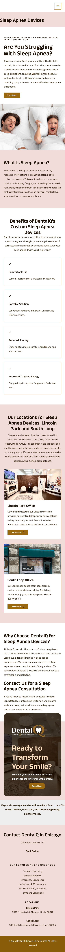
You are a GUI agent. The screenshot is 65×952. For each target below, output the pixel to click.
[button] (12, 95)
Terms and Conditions (33, 892)
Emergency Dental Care (32, 880)
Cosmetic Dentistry (32, 871)
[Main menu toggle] (57, 6)
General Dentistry (32, 875)
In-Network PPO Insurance (32, 884)
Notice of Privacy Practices (32, 888)
